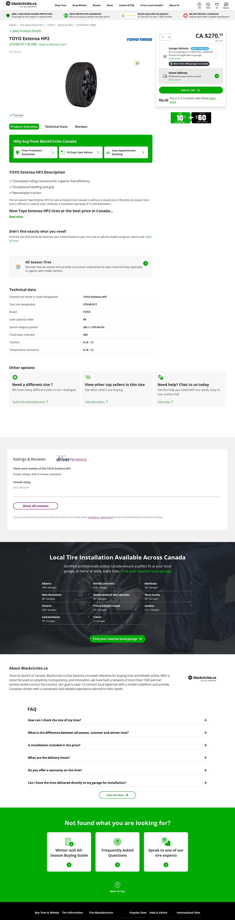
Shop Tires (60, 5)
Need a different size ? (53, 44)
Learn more (175, 58)
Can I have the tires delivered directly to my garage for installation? (77, 783)
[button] (118, 638)
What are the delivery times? (49, 758)
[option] (191, 117)
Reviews (81, 127)
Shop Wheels (80, 5)
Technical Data (56, 127)
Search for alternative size (30, 401)
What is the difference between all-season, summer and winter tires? (78, 733)
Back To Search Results (25, 30)
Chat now (166, 401)
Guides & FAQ (126, 5)
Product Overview (24, 127)
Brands (97, 5)
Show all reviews (35, 506)
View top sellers (97, 401)
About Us (174, 5)
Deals (110, 5)
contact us (93, 517)
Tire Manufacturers (101, 912)
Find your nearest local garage (146, 571)
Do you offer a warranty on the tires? (55, 770)
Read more (16, 216)
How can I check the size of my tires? (54, 720)
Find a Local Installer (151, 5)
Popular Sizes (138, 912)
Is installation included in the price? (54, 745)
